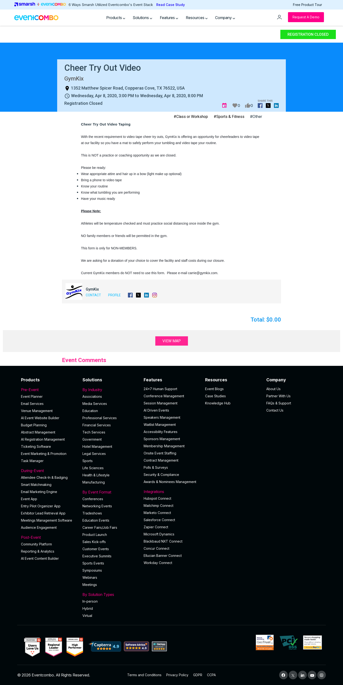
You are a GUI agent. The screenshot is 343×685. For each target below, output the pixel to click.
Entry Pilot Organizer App (41, 506)
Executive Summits (96, 556)
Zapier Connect (156, 527)
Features (169, 17)
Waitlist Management (160, 425)
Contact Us (274, 410)
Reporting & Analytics (37, 551)
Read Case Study (170, 5)
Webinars (89, 577)
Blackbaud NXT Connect (163, 541)
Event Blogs (214, 389)
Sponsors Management (162, 439)
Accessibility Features (160, 432)
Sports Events (93, 563)
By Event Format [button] (110, 492)
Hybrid (87, 608)
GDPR (197, 675)
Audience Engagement (39, 527)
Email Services (32, 404)
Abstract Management (38, 432)
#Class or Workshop (191, 116)
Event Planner (32, 396)
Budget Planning (34, 425)
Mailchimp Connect (158, 506)
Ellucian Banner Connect (163, 556)
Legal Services (94, 454)
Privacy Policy (177, 675)
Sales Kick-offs (94, 542)
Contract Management (161, 460)
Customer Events (95, 549)
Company (225, 17)
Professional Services (99, 418)
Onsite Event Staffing (160, 453)
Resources (197, 17)
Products (115, 17)
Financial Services (96, 425)
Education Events (95, 520)
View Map (171, 341)
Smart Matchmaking (36, 485)
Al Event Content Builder (40, 558)
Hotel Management (97, 446)
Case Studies (215, 396)
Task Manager (32, 461)
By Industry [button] (110, 389)
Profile (114, 295)
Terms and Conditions (144, 675)
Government (92, 439)
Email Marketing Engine (39, 492)
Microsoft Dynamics (159, 534)
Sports (87, 461)
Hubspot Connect (157, 498)
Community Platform (36, 544)
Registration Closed (308, 34)
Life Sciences (93, 468)
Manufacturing (93, 482)
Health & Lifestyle (96, 475)
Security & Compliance (161, 475)
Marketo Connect (157, 513)
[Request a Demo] (306, 17)
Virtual (87, 616)
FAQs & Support (278, 403)
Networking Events (97, 506)
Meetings (89, 585)
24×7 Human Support (160, 389)
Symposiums (92, 570)
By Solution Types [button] (110, 594)
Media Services (94, 404)
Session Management (160, 403)
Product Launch (94, 535)
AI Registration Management (43, 439)
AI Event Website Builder (40, 418)
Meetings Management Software (46, 520)
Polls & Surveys (156, 467)
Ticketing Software (36, 446)
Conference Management (164, 396)
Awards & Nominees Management (170, 482)
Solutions (142, 17)
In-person (90, 601)
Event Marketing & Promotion (43, 454)
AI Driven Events (156, 410)
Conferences (92, 499)
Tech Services (93, 432)
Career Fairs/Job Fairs (99, 527)
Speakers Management (162, 417)
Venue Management (37, 411)
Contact (93, 295)
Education (90, 411)
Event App (29, 499)
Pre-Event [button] (49, 389)
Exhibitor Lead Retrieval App (43, 513)
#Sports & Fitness (229, 116)
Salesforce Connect (159, 520)
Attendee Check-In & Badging (44, 477)
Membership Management (164, 446)
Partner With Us (278, 396)
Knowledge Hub (218, 403)
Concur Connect (156, 548)
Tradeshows (92, 513)
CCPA (211, 675)
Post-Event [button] (49, 537)
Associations (92, 396)
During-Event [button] (49, 470)
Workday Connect (158, 563)
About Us (273, 389)
